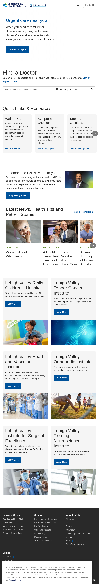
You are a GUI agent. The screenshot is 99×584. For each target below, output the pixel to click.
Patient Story (51, 247)
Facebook (8, 556)
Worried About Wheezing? (16, 254)
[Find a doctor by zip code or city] (71, 89)
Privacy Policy (40, 537)
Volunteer (70, 530)
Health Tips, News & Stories (79, 533)
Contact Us (8, 522)
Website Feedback (42, 530)
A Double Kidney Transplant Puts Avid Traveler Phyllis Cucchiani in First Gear (60, 258)
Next (95, 133)
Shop (69, 540)
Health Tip (12, 247)
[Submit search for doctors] (92, 89)
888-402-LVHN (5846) (13, 519)
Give (68, 522)
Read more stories (82, 212)
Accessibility (40, 533)
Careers (69, 526)
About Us (70, 519)
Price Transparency (75, 544)
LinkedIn (8, 564)
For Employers (41, 526)
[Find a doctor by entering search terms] (28, 89)
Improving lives (17, 195)
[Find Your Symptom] (49, 133)
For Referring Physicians (45, 519)
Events (69, 537)
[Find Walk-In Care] (17, 133)
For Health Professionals (45, 522)
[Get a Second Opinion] (82, 133)
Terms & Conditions (43, 541)
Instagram (8, 560)
